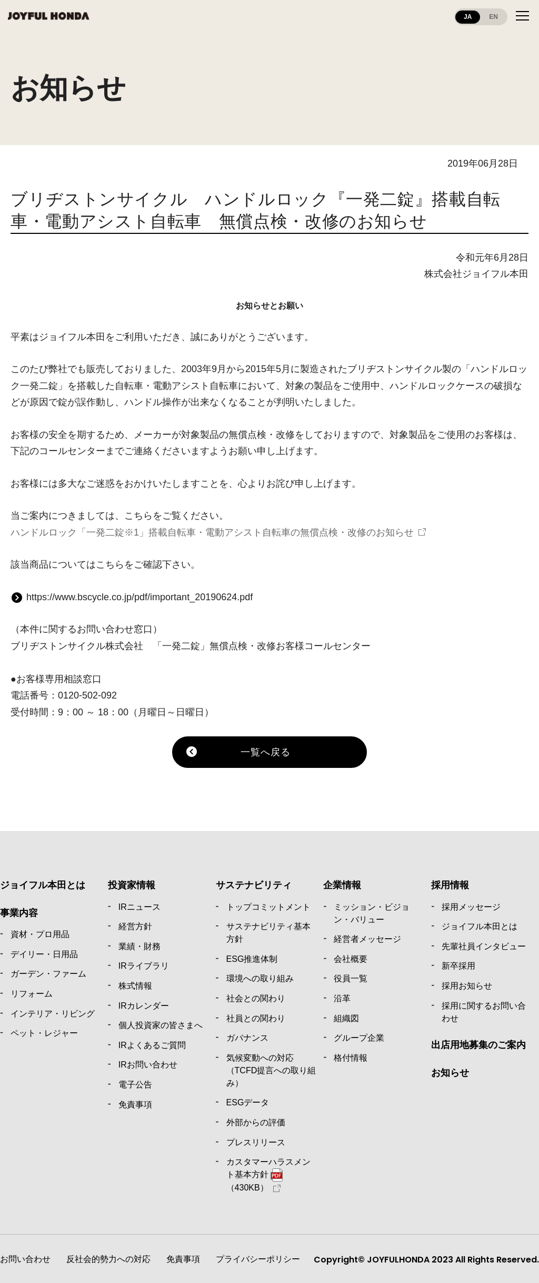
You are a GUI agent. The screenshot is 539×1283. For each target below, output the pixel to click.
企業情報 (342, 885)
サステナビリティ (254, 885)
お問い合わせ (25, 1259)
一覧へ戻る (266, 752)
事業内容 (19, 913)
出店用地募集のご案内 (478, 1045)
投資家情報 (131, 885)
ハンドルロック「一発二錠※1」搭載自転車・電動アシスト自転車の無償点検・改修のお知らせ (212, 532)
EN (493, 16)
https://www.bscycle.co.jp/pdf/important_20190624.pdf (139, 597)
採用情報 (450, 885)
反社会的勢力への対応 (108, 1259)
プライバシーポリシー (258, 1259)
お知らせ (450, 1073)
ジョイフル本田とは (42, 885)
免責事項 (183, 1259)
